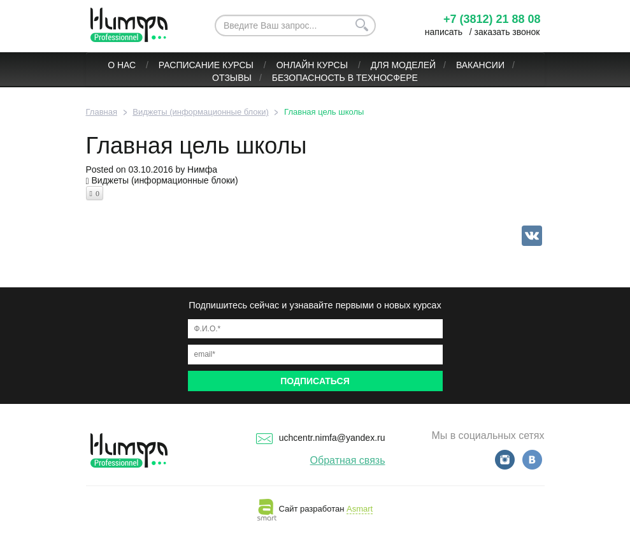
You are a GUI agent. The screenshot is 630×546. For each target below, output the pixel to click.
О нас (123, 65)
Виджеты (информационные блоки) (165, 180)
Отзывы (232, 78)
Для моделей (403, 65)
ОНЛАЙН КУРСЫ (313, 65)
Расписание (189, 65)
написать (443, 32)
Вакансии (480, 65)
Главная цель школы (196, 146)
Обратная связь (347, 460)
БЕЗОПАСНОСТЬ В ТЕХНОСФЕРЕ (345, 78)
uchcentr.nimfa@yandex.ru (320, 438)
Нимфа (202, 169)
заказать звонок (507, 32)
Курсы (239, 65)
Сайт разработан (315, 509)
